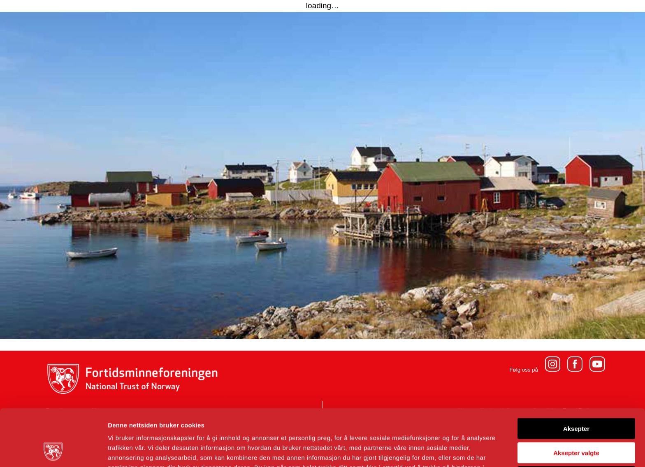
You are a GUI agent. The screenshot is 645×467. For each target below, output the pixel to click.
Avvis (576, 423)
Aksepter (576, 375)
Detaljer (438, 450)
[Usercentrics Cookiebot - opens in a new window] (53, 451)
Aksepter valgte (576, 399)
